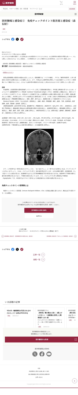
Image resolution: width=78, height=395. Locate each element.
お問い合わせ (39, 374)
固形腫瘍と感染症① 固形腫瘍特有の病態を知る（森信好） (18, 233)
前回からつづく (8, 69)
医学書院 (8, 3)
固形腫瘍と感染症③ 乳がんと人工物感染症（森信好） (60, 233)
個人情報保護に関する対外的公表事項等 (39, 371)
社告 (39, 365)
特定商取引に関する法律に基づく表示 (39, 368)
